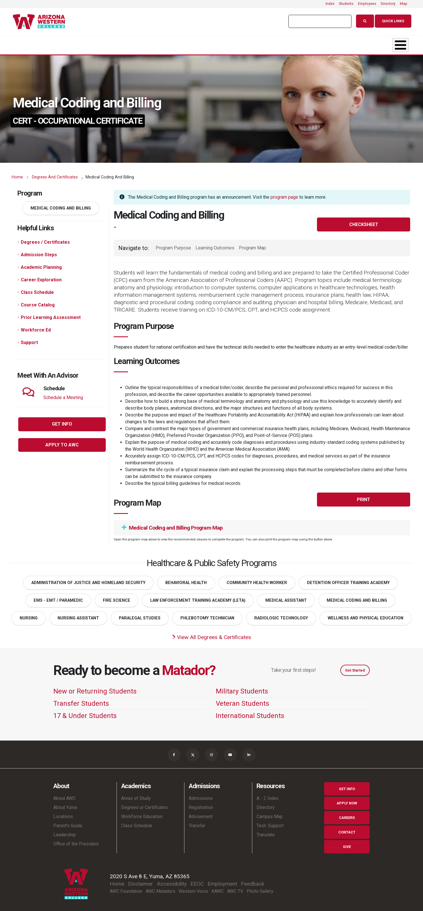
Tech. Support (270, 823)
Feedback (252, 881)
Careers (347, 816)
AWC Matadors (160, 889)
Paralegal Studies (139, 615)
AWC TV (235, 889)
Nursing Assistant (78, 615)
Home (17, 174)
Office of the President (76, 841)
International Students (250, 713)
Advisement (201, 814)
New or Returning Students (95, 688)
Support (29, 339)
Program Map (252, 245)
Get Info (347, 786)
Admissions (153, 43)
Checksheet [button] (363, 221)
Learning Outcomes (215, 245)
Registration (201, 805)
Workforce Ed (36, 327)
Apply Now (347, 801)
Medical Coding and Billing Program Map (172, 525)
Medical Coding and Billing (60, 205)
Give (347, 844)
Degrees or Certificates (144, 805)
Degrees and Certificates (55, 174)
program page (284, 194)
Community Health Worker (257, 579)
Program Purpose (173, 245)
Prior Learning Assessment (51, 314)
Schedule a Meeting (63, 394)
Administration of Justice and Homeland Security (88, 579)
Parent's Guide (67, 823)
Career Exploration (41, 277)
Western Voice (193, 889)
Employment (222, 881)
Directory (388, 3)
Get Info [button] (62, 421)
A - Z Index (267, 796)
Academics (89, 43)
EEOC (197, 881)
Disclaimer (140, 881)
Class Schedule (37, 289)
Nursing (29, 615)
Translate (266, 832)
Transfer (197, 823)
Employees (367, 3)
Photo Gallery (260, 889)
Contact (346, 830)
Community (371, 43)
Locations (63, 814)
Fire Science (116, 597)
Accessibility (172, 881)
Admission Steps (39, 252)
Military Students (242, 688)
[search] (317, 21)
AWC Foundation (126, 889)
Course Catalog (38, 302)
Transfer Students (81, 701)
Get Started (355, 667)
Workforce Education (141, 814)
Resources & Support (295, 43)
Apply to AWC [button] (62, 442)
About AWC (64, 796)
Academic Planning (41, 264)
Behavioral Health (186, 579)
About (30, 43)
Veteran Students (242, 701)
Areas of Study (136, 796)
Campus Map (270, 814)
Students (346, 3)
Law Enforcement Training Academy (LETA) (197, 597)
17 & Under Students (85, 713)
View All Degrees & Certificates (211, 634)
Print (363, 496)
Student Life (219, 43)
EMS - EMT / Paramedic (58, 597)
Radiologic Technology (281, 615)
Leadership (64, 832)
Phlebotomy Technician (207, 615)
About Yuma (65, 805)
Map (403, 3)
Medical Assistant (286, 597)
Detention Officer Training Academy (348, 579)
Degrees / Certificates (45, 239)
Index (330, 3)
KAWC (218, 889)
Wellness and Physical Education (365, 615)
